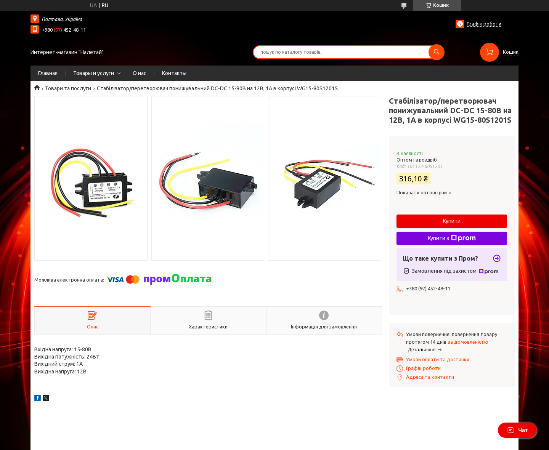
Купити (452, 221)
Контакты (174, 73)
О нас (139, 73)
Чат (517, 430)
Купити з (452, 238)
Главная (48, 73)
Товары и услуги (93, 73)
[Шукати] (437, 52)
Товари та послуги (68, 88)
